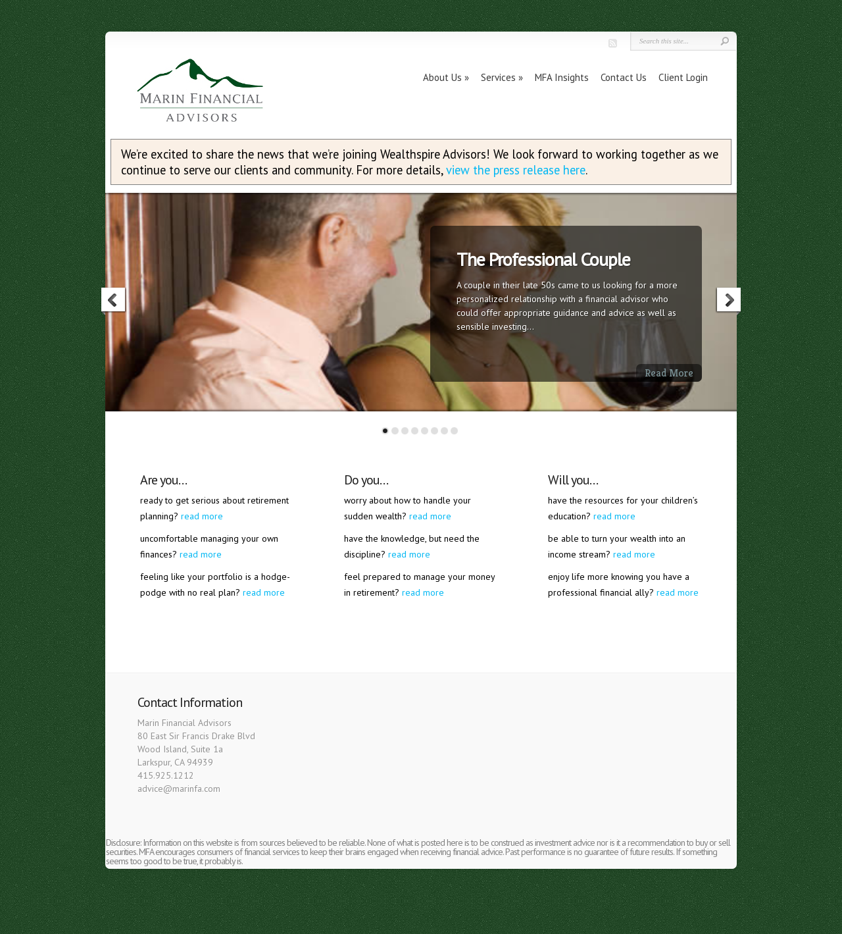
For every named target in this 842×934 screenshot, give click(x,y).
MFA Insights (562, 77)
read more (202, 516)
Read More (669, 373)
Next (728, 301)
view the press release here (515, 170)
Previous (114, 301)
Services (498, 77)
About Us (442, 77)
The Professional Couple (543, 259)
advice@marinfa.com (178, 788)
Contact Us (624, 77)
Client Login (683, 77)
